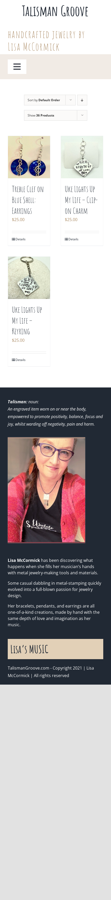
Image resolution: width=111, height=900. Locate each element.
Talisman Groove (55, 10)
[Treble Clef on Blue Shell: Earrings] (29, 157)
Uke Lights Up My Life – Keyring (27, 320)
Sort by (44, 100)
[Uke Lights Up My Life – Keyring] (29, 278)
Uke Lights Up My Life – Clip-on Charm (81, 199)
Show (41, 115)
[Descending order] (82, 100)
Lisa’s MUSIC (29, 649)
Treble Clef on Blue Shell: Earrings (28, 199)
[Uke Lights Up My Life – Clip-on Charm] (82, 157)
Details (20, 239)
